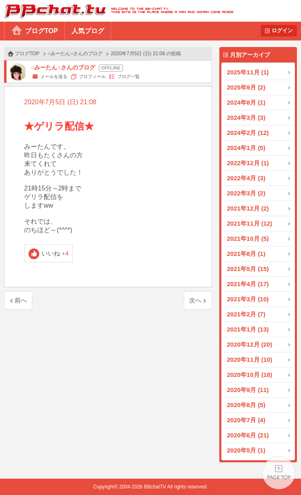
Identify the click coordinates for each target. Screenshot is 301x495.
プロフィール (92, 76)
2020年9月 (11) (248, 389)
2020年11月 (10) (249, 359)
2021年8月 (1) (246, 253)
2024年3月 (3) (246, 117)
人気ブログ (87, 30)
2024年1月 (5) (246, 147)
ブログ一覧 (128, 76)
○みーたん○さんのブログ (75, 53)
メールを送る (53, 76)
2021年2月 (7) (246, 314)
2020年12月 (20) (249, 344)
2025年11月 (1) (248, 72)
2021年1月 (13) (248, 329)
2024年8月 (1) (246, 102)
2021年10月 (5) (248, 238)
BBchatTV (116, 11)
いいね (55, 253)
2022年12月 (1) (248, 162)
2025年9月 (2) (246, 87)
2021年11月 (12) (249, 223)
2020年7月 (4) (246, 420)
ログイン (282, 30)
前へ (21, 300)
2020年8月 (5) (246, 404)
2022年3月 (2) (246, 193)
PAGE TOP (278, 472)
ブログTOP (41, 30)
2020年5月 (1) (246, 450)
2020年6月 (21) (248, 435)
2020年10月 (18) (249, 374)
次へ (195, 300)
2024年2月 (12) (248, 132)
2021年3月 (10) (248, 299)
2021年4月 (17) (248, 283)
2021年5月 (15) (248, 268)
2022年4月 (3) (246, 178)
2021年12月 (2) (248, 208)
